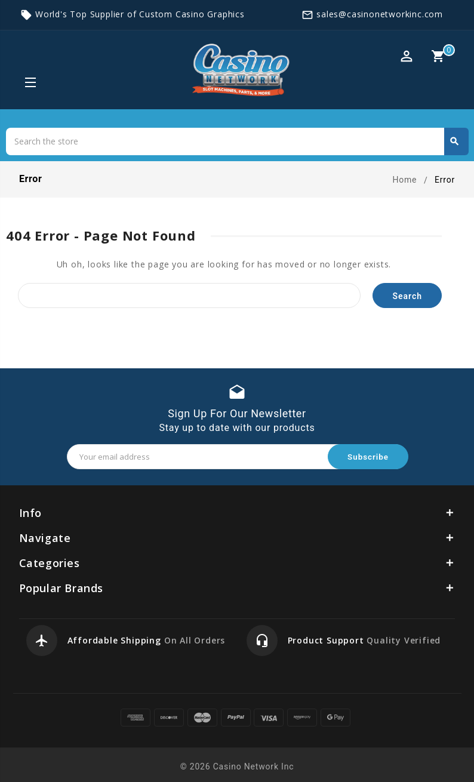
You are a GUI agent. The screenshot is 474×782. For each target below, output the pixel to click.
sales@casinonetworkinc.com (379, 14)
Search (454, 141)
